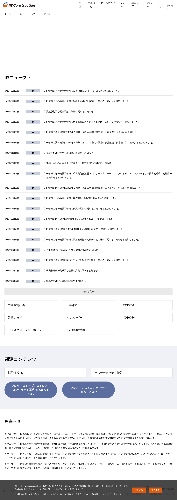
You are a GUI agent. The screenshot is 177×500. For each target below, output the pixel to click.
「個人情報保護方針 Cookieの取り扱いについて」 (88, 494)
